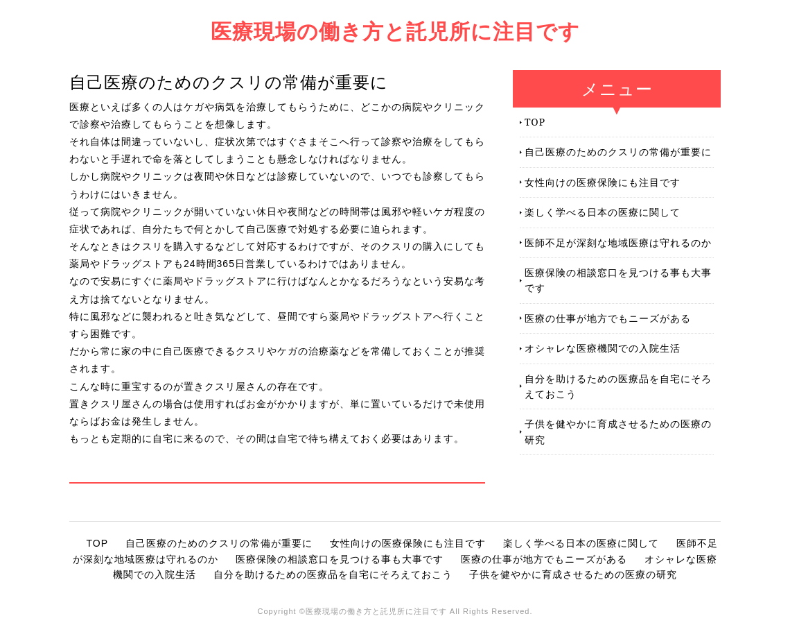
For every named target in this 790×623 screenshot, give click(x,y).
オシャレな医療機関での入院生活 (603, 348)
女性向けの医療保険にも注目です (603, 182)
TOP (535, 121)
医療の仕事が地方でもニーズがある (608, 318)
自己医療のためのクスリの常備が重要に (618, 151)
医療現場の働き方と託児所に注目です (395, 31)
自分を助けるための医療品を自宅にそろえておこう (618, 386)
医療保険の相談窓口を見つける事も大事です (618, 280)
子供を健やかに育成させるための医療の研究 (618, 431)
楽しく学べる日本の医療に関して (603, 212)
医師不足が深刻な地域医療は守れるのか (618, 242)
